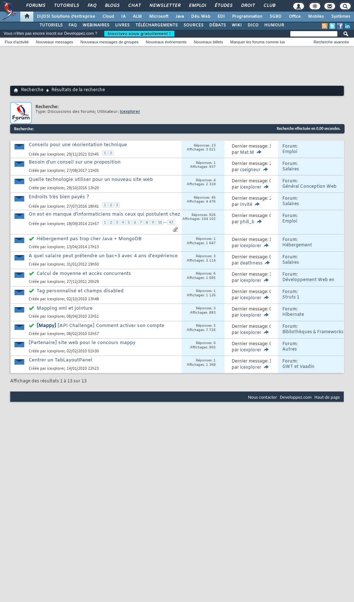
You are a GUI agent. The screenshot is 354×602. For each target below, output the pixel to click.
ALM (137, 16)
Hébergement (297, 245)
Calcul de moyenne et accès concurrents (84, 274)
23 (213, 146)
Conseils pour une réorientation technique (78, 145)
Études (223, 6)
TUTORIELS (51, 25)
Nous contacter (262, 397)
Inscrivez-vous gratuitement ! (139, 33)
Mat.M (247, 153)
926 (212, 215)
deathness (251, 263)
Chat (134, 6)
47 (171, 222)
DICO (253, 25)
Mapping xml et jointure (65, 308)
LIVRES (122, 25)
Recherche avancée (331, 42)
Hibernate (293, 315)
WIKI (237, 25)
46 (213, 198)
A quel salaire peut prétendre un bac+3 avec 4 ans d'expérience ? (103, 259)
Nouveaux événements (166, 42)
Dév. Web (200, 16)
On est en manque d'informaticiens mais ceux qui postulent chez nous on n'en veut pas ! (104, 217)
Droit (247, 6)
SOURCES (193, 25)
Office (295, 16)
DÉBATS (217, 25)
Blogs (112, 6)
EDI (221, 16)
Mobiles (316, 16)
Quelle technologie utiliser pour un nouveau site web (91, 180)
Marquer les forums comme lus (257, 42)
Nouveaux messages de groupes (109, 42)
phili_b (247, 222)
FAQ (92, 6)
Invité (246, 205)
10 (160, 222)
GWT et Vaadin (298, 367)
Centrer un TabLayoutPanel (60, 360)
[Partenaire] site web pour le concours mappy (82, 343)
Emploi (197, 6)
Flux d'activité (17, 42)
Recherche (32, 90)
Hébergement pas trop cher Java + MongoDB (89, 239)
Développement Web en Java (308, 282)
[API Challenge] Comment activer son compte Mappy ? (96, 329)
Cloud (108, 16)
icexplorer (55, 154)
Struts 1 (290, 297)
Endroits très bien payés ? (59, 197)
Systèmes (340, 16)
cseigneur (250, 170)
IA (123, 16)
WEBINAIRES (96, 25)
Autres (289, 349)
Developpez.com (296, 397)
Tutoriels (66, 6)
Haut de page (327, 397)
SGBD (276, 16)
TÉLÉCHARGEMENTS (156, 25)
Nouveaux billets (208, 42)
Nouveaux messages (54, 42)
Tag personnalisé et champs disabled (80, 291)
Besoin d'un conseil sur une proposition (75, 162)
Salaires (290, 169)
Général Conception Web (309, 187)
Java (180, 16)
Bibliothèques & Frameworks (313, 332)
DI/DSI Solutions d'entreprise (66, 16)
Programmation (247, 16)
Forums (35, 6)
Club (268, 6)
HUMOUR (274, 25)
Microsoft (158, 16)
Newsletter (164, 6)
